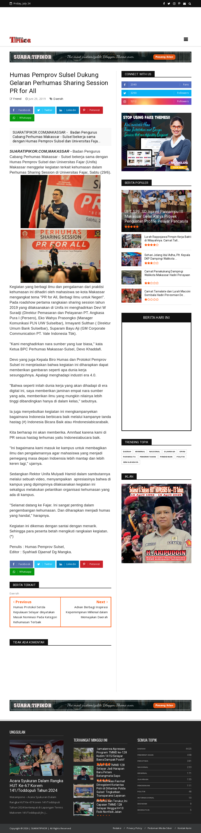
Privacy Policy (134, 828)
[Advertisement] (100, 22)
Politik (141, 791)
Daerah (58, 99)
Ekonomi (142, 803)
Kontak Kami (184, 828)
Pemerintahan (145, 755)
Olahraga (143, 779)
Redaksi (117, 828)
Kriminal (142, 773)
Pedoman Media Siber (160, 828)
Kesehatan (143, 810)
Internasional (145, 797)
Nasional (142, 767)
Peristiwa (142, 761)
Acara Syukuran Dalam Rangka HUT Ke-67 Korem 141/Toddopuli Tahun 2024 (36, 785)
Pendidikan (143, 785)
